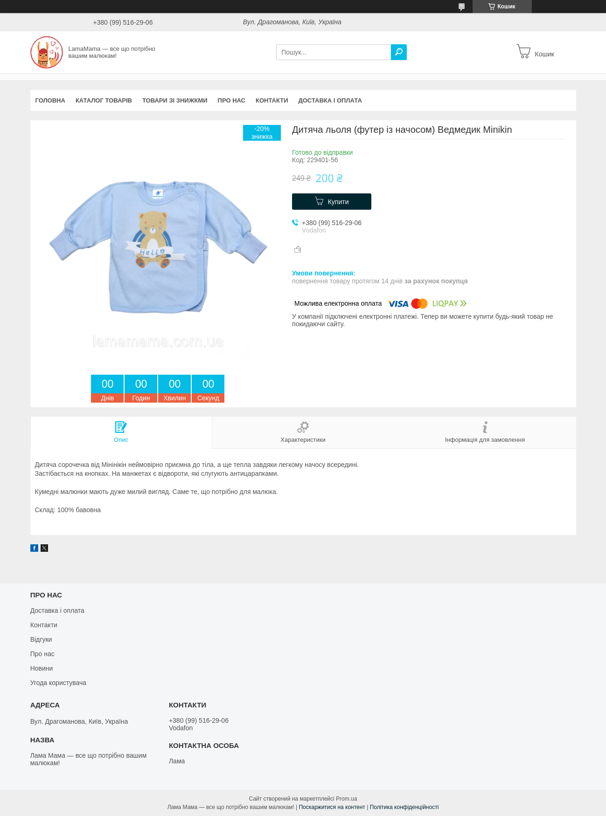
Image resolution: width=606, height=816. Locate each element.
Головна (50, 100)
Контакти (272, 100)
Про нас (231, 100)
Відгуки (41, 639)
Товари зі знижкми (175, 100)
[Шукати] (399, 52)
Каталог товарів (104, 100)
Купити (338, 202)
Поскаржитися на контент (332, 807)
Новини (41, 668)
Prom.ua (346, 798)
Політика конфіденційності (404, 807)
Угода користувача (58, 682)
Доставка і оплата (330, 100)
